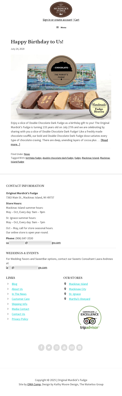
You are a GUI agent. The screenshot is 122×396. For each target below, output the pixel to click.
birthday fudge (33, 157)
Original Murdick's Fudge (61, 10)
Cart (76, 20)
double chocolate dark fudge (58, 157)
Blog (14, 284)
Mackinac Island (90, 157)
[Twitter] (49, 347)
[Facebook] (41, 347)
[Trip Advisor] (72, 347)
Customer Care (21, 299)
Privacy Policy (20, 319)
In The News (19, 294)
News (27, 154)
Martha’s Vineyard (79, 299)
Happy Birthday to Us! (37, 42)
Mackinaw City (77, 289)
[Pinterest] (79, 347)
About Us (17, 289)
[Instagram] (56, 347)
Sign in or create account (57, 20)
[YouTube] (64, 347)
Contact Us (18, 314)
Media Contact (20, 309)
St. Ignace (75, 294)
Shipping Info (19, 304)
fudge (78, 157)
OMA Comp (34, 384)
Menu (63, 27)
